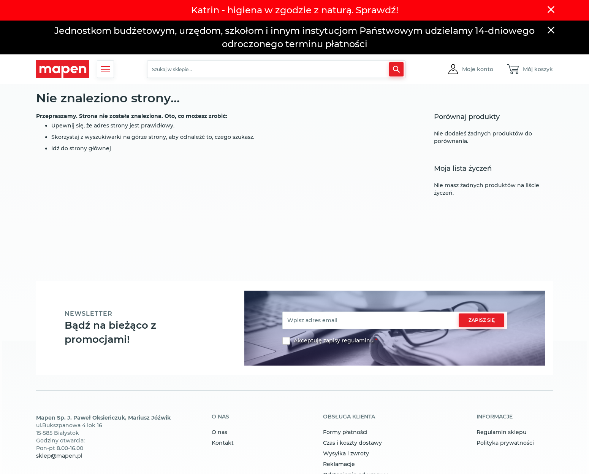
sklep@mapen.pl (59, 455)
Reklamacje (339, 464)
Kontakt (223, 442)
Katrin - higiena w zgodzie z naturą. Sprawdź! (294, 10)
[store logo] (62, 69)
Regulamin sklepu (501, 432)
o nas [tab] (220, 417)
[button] (477, 69)
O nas (219, 432)
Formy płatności (345, 432)
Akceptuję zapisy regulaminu (334, 340)
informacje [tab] (495, 417)
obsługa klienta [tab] (349, 417)
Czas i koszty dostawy (352, 442)
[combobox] (276, 69)
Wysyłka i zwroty (346, 453)
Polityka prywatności (505, 442)
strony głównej (90, 148)
